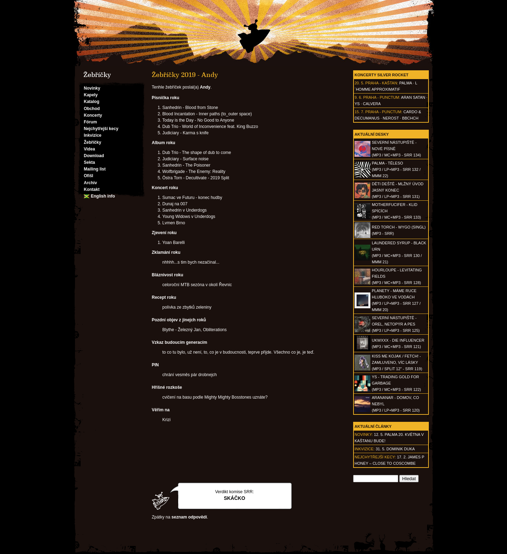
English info (103, 196)
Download (94, 155)
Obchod (92, 108)
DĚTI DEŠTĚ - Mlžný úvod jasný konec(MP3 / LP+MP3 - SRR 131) (398, 190)
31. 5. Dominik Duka (395, 449)
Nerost (391, 118)
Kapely (91, 94)
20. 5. (359, 83)
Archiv (90, 182)
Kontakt (92, 189)
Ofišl (88, 175)
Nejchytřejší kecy (101, 128)
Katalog (91, 101)
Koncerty (93, 115)
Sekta (89, 162)
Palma (405, 83)
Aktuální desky (372, 134)
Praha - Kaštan (381, 83)
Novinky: (364, 434)
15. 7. (359, 112)
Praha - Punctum (381, 97)
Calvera (372, 104)
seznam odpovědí (189, 517)
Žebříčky (92, 142)
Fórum (90, 122)
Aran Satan (413, 97)
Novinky (92, 88)
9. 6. (358, 97)
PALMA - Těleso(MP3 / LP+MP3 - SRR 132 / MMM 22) (396, 169)
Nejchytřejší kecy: (375, 457)
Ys (357, 104)
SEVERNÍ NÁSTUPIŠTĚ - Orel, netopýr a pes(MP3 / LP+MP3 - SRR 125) (396, 324)
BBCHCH (410, 118)
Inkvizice (92, 135)
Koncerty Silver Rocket (381, 75)
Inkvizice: (365, 449)
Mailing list (95, 169)
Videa (89, 149)
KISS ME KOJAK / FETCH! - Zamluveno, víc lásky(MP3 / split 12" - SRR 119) (397, 362)
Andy (205, 87)
